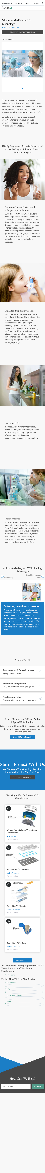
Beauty (24, 991)
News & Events (7, 3)
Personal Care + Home (24, 997)
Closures (24, 1003)
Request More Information (22, 32)
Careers (27, 3)
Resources (18, 3)
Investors (36, 3)
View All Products (22, 960)
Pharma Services (11, 975)
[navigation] (5, 67)
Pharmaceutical (24, 985)
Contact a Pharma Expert (22, 777)
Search (38, 1086)
